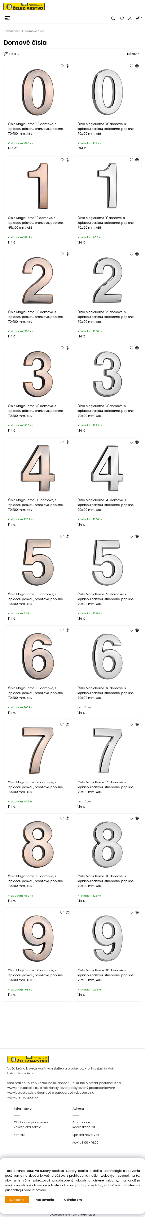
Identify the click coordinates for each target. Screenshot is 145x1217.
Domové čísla (34, 31)
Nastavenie (45, 1200)
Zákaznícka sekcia (27, 1127)
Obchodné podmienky (31, 1122)
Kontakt (20, 1135)
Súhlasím (17, 1200)
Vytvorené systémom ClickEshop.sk (72, 1214)
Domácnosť (12, 31)
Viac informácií (35, 1190)
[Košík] (140, 18)
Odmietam (73, 1200)
